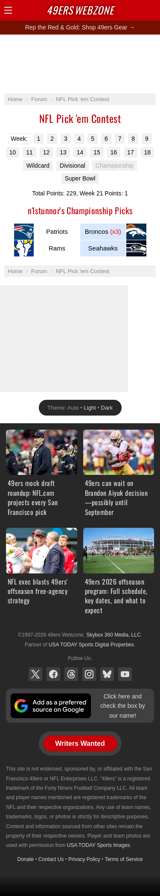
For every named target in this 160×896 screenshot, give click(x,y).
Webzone (80, 9)
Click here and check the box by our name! (122, 706)
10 (12, 152)
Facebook (53, 674)
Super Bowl (80, 178)
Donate (25, 859)
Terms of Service (124, 859)
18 (147, 152)
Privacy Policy (84, 859)
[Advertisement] (80, 63)
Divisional (72, 165)
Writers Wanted (80, 743)
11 (29, 152)
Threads (71, 674)
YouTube (125, 674)
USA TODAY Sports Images (98, 845)
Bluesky (107, 674)
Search (136, 10)
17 (130, 152)
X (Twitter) (35, 674)
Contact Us (51, 859)
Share (151, 10)
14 (80, 152)
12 (46, 152)
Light (90, 407)
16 (114, 152)
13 (63, 152)
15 (96, 152)
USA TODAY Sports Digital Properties (91, 645)
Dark (107, 407)
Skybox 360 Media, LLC (113, 635)
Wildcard (37, 165)
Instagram (89, 674)
